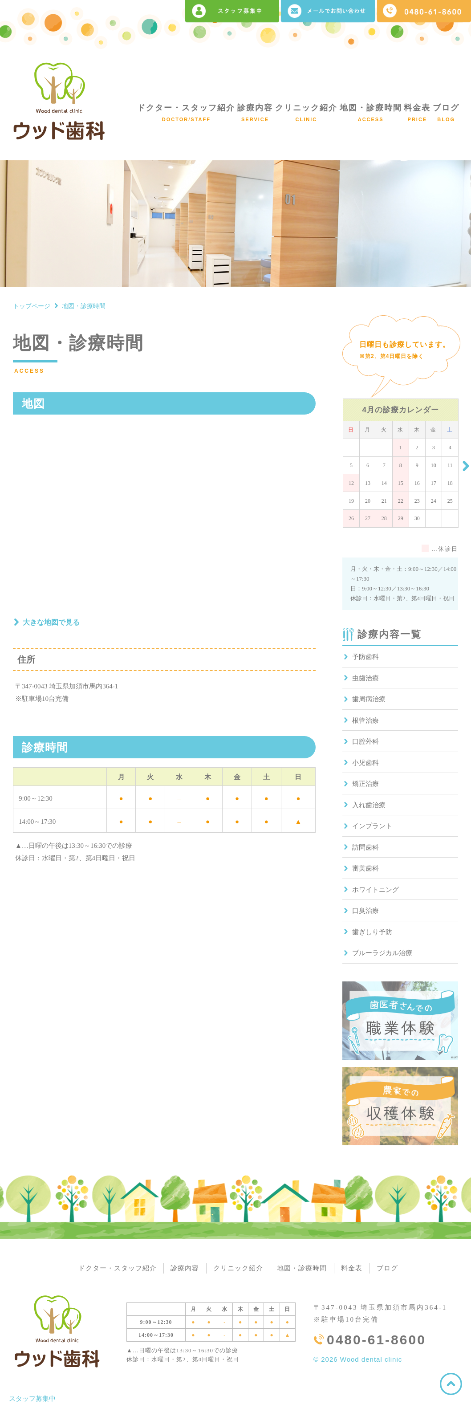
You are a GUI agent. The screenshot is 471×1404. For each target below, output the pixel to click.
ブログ (446, 112)
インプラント (372, 826)
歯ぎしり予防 (372, 932)
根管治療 (365, 720)
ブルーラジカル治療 (382, 952)
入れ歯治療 (369, 805)
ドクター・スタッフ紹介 (186, 112)
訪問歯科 (365, 847)
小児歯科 (365, 762)
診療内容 (255, 112)
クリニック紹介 (306, 112)
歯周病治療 (369, 699)
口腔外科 (365, 741)
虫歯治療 (365, 678)
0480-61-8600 (376, 1340)
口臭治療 (365, 910)
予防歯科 (365, 656)
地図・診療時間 (371, 112)
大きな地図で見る (51, 622)
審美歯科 (365, 868)
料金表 (417, 112)
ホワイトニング (375, 889)
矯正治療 (365, 783)
